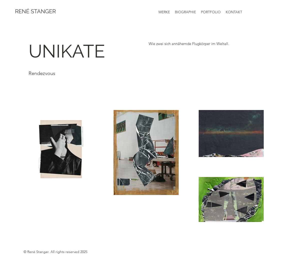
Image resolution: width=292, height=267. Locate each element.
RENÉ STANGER (35, 11)
